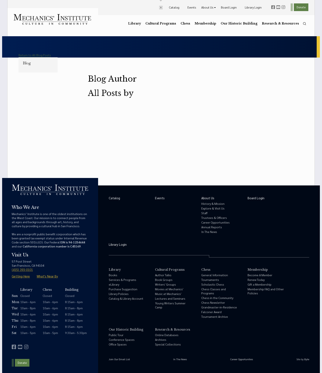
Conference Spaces (122, 339)
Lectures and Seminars (170, 298)
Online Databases (166, 335)
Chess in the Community (217, 298)
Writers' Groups (165, 284)
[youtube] (278, 7)
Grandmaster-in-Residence (219, 307)
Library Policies (119, 294)
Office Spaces (118, 344)
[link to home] (52, 19)
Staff (204, 213)
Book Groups (164, 280)
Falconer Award (211, 312)
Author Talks (163, 275)
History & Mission (213, 203)
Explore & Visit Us (213, 208)
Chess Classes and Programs (213, 291)
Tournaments (210, 280)
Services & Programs (122, 280)
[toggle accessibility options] (160, 7)
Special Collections (168, 344)
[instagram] (283, 7)
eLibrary (114, 284)
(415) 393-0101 (22, 269)
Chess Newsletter (213, 302)
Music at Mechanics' (168, 294)
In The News (209, 232)
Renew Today (256, 280)
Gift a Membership (259, 284)
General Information (214, 275)
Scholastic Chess (212, 284)
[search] (304, 24)
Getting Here (21, 276)
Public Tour (116, 335)
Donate (301, 7)
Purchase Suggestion (123, 289)
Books (113, 275)
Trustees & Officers (214, 218)
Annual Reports (211, 227)
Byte (306, 359)
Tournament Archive (214, 316)
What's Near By (47, 276)
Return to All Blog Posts (35, 55)
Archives (160, 339)
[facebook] (273, 7)
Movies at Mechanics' (169, 289)
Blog (27, 63)
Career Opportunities (215, 222)
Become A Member (260, 275)
